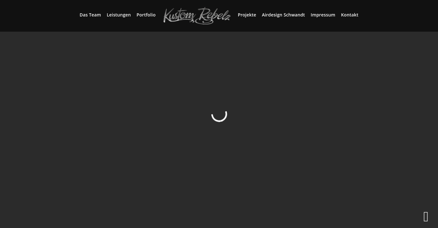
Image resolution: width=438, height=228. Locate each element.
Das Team (90, 15)
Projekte (247, 15)
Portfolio (146, 15)
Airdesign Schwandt (283, 15)
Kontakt (349, 15)
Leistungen (119, 15)
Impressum (323, 15)
